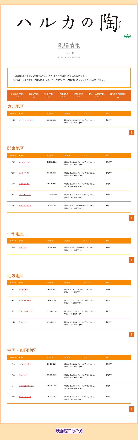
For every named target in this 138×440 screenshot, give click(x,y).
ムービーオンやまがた (26, 120)
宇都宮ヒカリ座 (24, 184)
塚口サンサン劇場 (25, 300)
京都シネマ (22, 322)
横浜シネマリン (24, 173)
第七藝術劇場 (23, 289)
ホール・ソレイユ (25, 397)
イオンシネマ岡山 (25, 364)
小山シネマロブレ (25, 195)
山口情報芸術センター (26, 386)
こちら (87, 80)
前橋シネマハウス (25, 205)
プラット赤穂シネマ (26, 311)
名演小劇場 (22, 247)
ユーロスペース (24, 162)
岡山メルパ (22, 375)
